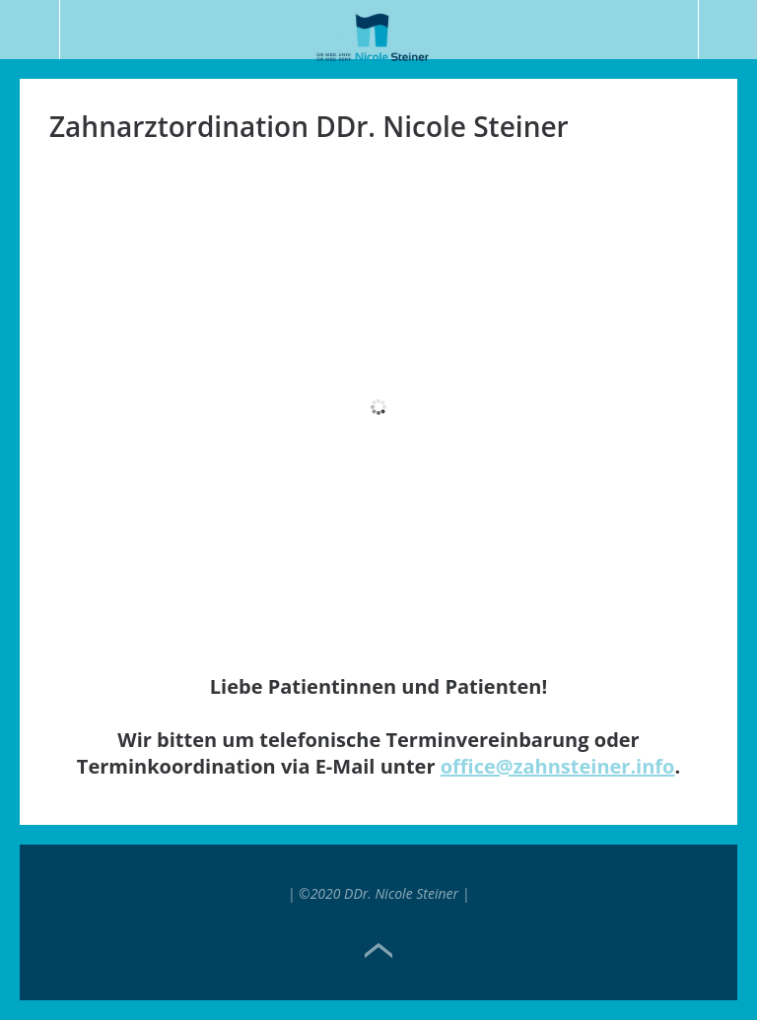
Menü (30, 29)
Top (378, 951)
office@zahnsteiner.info (558, 766)
